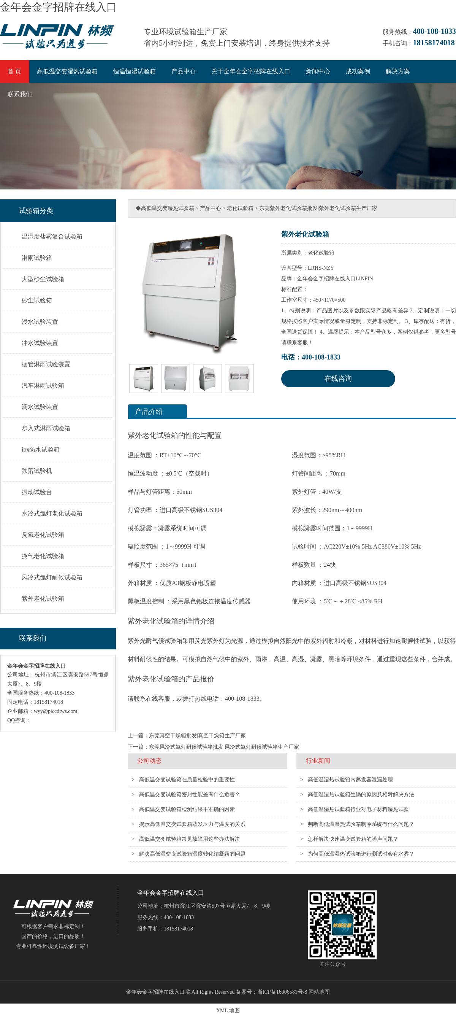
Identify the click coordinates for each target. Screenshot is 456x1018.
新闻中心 (318, 71)
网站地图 (319, 992)
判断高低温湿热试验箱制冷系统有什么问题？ (361, 824)
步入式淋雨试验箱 (46, 428)
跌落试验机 (37, 471)
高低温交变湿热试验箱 (67, 71)
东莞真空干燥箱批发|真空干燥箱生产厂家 (197, 735)
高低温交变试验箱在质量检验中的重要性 (187, 780)
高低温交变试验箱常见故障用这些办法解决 (189, 839)
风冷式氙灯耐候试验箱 (52, 577)
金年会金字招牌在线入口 (58, 7)
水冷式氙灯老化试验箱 (52, 513)
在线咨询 (338, 378)
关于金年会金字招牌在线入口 (250, 71)
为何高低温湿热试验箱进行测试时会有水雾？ (361, 854)
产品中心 (183, 71)
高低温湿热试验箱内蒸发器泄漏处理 (350, 780)
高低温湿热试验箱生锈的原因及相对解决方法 (361, 794)
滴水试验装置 (40, 407)
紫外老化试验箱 (43, 598)
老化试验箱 (240, 208)
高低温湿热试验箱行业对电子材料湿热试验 (358, 809)
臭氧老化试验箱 (43, 534)
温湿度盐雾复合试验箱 (52, 236)
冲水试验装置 (40, 343)
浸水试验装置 (40, 321)
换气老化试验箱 (43, 556)
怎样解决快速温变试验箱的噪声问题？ (353, 839)
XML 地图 (228, 1010)
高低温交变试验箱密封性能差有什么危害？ (189, 794)
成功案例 (358, 71)
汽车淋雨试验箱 (43, 385)
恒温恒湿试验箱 (134, 71)
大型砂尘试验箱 (43, 279)
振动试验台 (37, 492)
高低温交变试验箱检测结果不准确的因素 (187, 809)
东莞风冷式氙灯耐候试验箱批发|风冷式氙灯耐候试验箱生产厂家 (224, 747)
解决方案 (398, 71)
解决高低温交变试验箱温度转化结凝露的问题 (192, 854)
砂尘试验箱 (37, 300)
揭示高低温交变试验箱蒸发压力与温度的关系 (192, 824)
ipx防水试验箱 (41, 449)
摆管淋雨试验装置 (46, 364)
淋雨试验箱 (37, 257)
